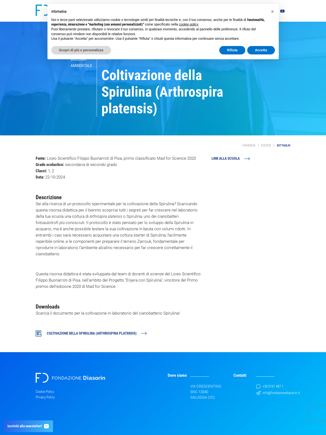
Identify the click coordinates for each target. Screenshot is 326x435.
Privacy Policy (45, 397)
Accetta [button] (261, 50)
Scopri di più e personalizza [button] (81, 50)
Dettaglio (283, 145)
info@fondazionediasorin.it (278, 393)
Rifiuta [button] (232, 50)
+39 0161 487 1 (269, 386)
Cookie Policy (45, 391)
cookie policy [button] (188, 24)
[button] (272, 11)
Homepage (248, 145)
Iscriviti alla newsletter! (28, 426)
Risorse (266, 145)
